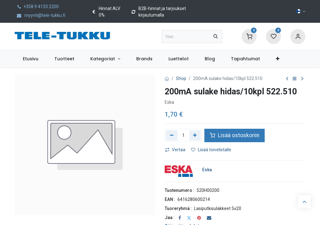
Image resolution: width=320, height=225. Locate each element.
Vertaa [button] (175, 149)
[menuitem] (30, 59)
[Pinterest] (199, 218)
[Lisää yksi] (195, 135)
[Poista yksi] (172, 135)
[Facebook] (179, 218)
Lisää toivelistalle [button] (211, 149)
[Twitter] (189, 218)
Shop (181, 78)
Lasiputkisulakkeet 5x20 (217, 208)
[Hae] (215, 36)
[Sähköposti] (209, 218)
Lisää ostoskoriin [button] (234, 135)
